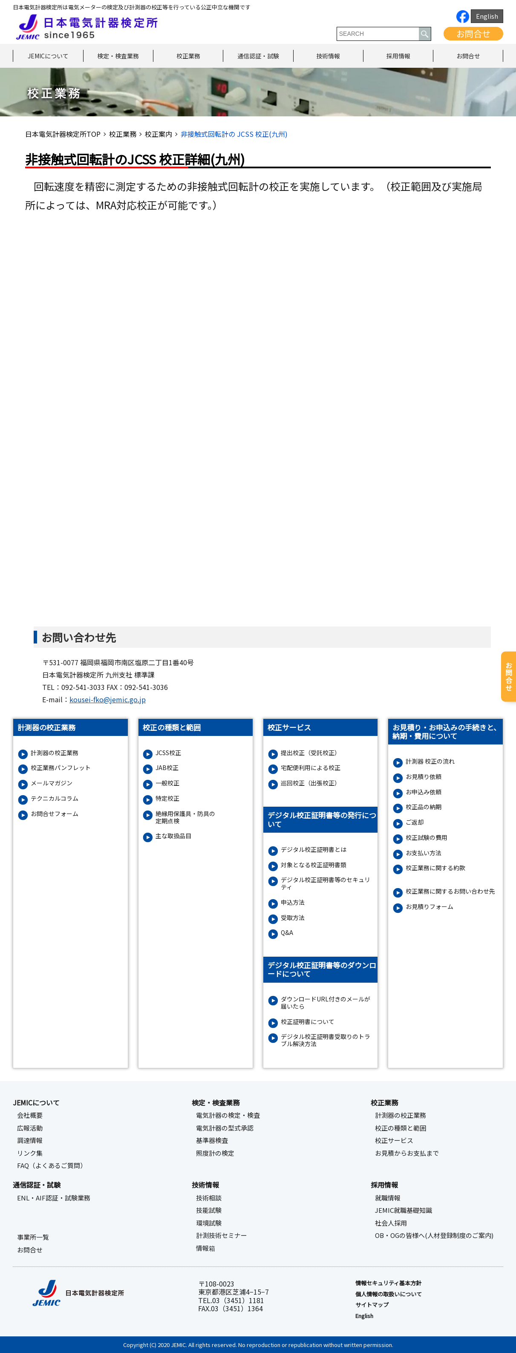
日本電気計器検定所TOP (63, 133)
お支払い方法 (423, 853)
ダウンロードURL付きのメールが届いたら (325, 1002)
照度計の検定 (215, 1153)
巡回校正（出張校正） (310, 783)
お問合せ (473, 33)
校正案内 (158, 133)
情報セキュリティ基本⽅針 (388, 1283)
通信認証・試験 (258, 56)
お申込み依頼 (423, 792)
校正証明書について (307, 1021)
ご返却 (415, 822)
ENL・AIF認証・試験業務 (53, 1198)
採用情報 (398, 56)
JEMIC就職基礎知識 (403, 1210)
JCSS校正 (168, 752)
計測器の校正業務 (54, 752)
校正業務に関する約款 (435, 867)
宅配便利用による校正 (310, 767)
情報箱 (205, 1248)
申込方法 (293, 902)
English (487, 16)
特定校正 (167, 798)
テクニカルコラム (54, 798)
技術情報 (328, 56)
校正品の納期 (423, 807)
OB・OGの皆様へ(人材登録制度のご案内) (434, 1235)
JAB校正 (167, 767)
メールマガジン (51, 783)
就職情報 (388, 1198)
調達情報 (30, 1140)
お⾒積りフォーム (429, 906)
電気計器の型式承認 (225, 1128)
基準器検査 (212, 1140)
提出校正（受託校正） (310, 752)
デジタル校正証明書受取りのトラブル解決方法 (325, 1040)
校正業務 (188, 56)
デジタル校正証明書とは (313, 849)
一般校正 (167, 783)
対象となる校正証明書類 (313, 864)
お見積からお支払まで (407, 1153)
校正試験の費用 (426, 837)
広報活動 (30, 1128)
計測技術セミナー (221, 1235)
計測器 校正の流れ (430, 761)
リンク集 (30, 1153)
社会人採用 (391, 1223)
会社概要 (30, 1115)
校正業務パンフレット (61, 767)
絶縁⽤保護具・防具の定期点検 (185, 817)
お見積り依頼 (423, 776)
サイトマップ (372, 1304)
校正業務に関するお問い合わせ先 (450, 891)
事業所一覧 (33, 1237)
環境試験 (209, 1223)
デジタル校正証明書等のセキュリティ (325, 883)
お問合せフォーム (54, 813)
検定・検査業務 (118, 56)
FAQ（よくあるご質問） (51, 1165)
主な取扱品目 (173, 835)
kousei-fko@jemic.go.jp (107, 699)
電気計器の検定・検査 (228, 1115)
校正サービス (394, 1140)
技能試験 (209, 1210)
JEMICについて (48, 56)
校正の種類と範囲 (400, 1128)
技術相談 (209, 1198)
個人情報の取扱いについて (388, 1294)
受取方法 (293, 917)
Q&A (287, 932)
